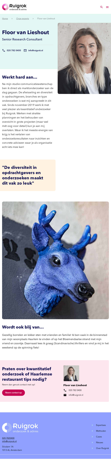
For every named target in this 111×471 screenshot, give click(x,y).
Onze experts (22, 18)
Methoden (101, 431)
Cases (99, 436)
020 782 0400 (14, 50)
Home (5, 18)
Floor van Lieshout (75, 385)
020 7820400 (8, 438)
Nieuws (99, 442)
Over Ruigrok (102, 448)
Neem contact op (13, 392)
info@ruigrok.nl (35, 50)
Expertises (101, 425)
